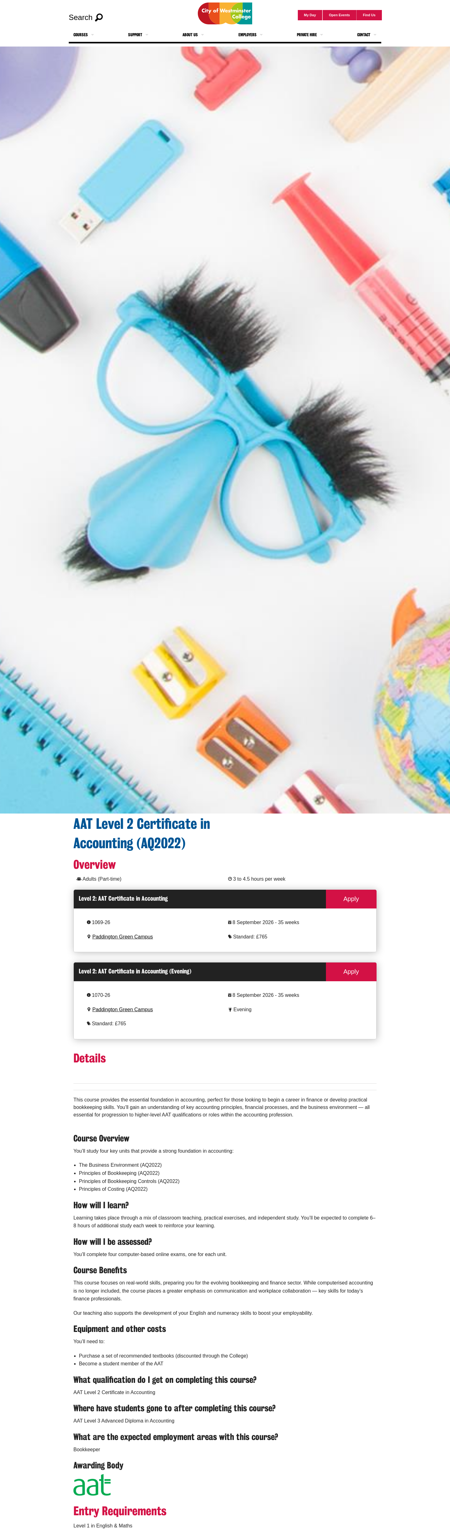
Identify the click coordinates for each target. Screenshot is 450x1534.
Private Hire (307, 34)
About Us (190, 34)
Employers (247, 34)
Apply (351, 898)
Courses (80, 34)
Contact (363, 34)
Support (135, 34)
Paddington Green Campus (122, 936)
